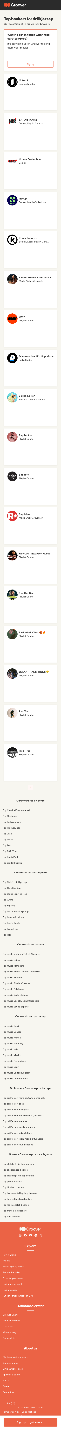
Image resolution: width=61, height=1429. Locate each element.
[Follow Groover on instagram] (20, 1235)
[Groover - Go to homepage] (30, 1229)
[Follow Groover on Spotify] (35, 1235)
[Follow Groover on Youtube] (30, 1235)
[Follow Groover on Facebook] (25, 1235)
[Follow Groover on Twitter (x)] (41, 1235)
